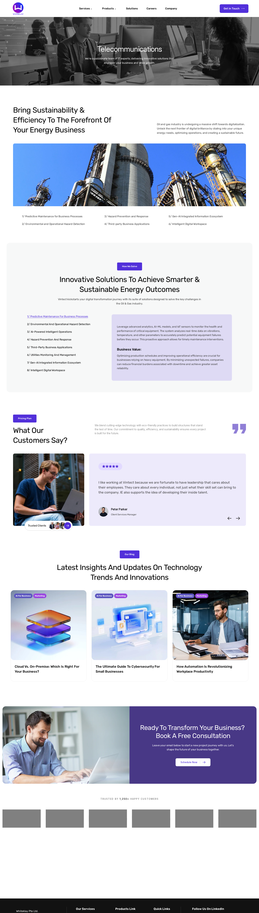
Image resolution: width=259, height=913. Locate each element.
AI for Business (23, 596)
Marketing (40, 596)
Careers (152, 8)
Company (171, 8)
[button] (229, 518)
